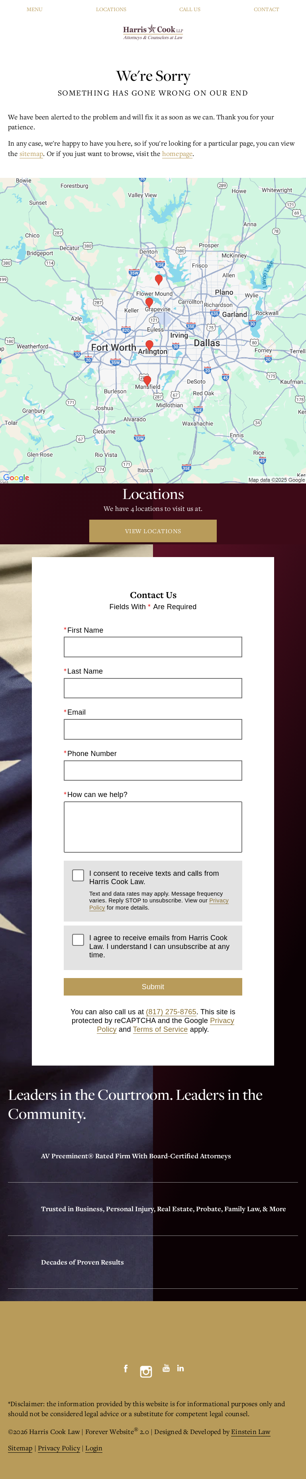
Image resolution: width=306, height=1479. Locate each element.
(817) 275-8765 (171, 1012)
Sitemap (20, 1447)
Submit (153, 987)
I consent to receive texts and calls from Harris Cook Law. (161, 890)
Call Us (189, 9)
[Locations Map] (153, 329)
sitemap (31, 153)
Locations (111, 9)
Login (93, 1447)
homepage (177, 153)
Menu (35, 9)
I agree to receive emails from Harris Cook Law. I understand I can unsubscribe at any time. (159, 946)
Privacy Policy (59, 1447)
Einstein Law (250, 1431)
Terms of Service (160, 1029)
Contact (266, 9)
